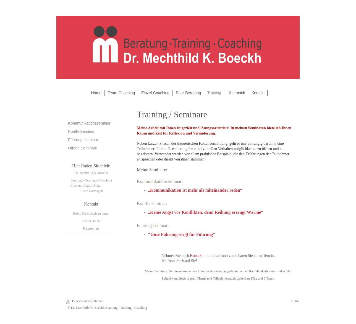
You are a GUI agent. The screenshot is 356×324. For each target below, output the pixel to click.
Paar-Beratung (188, 93)
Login (295, 301)
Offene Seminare (82, 148)
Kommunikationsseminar (89, 123)
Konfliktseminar (81, 131)
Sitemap (97, 301)
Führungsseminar (83, 140)
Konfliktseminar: (152, 203)
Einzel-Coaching (155, 93)
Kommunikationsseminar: (160, 181)
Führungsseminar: (153, 225)
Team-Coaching (121, 93)
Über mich (236, 93)
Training (214, 93)
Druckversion (81, 301)
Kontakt (258, 93)
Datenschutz (91, 228)
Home (96, 93)
